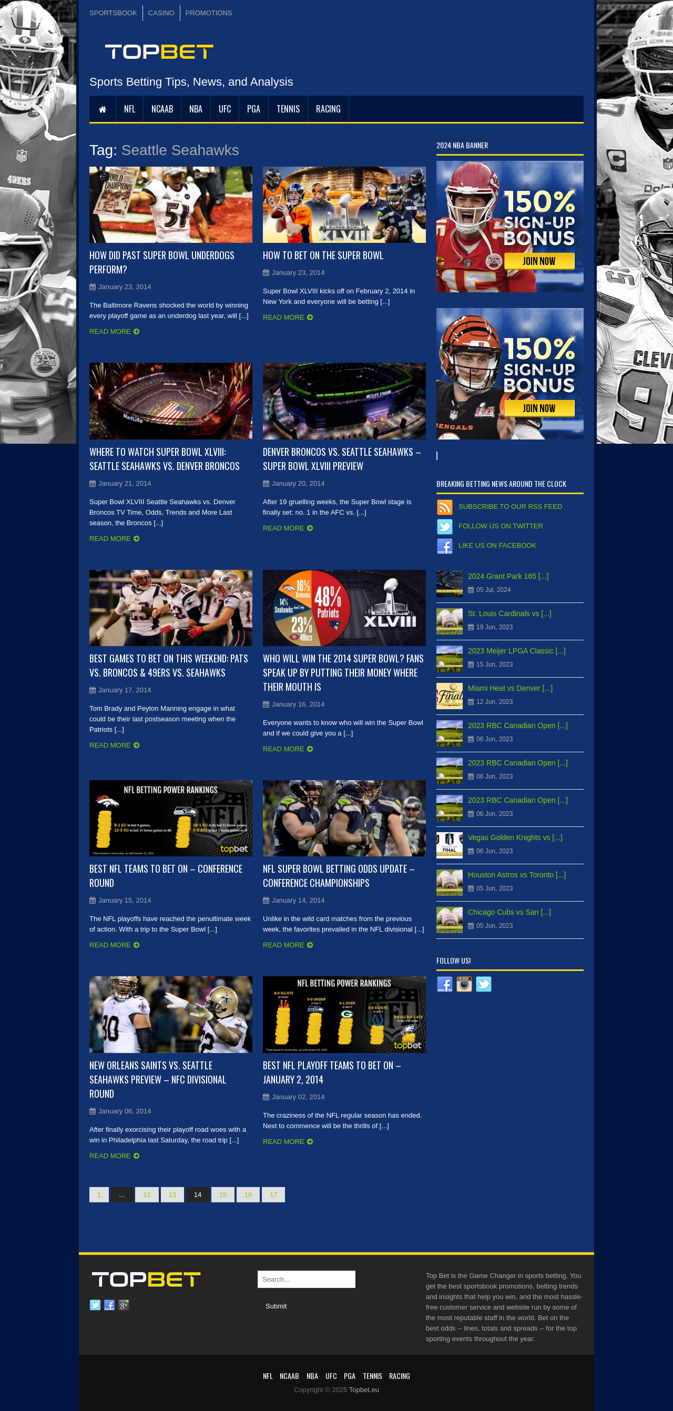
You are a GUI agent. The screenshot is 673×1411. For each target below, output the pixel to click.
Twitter (95, 1305)
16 (248, 1195)
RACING (328, 109)
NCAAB (162, 109)
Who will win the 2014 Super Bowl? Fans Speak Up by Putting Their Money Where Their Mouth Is (343, 672)
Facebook (109, 1305)
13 (172, 1195)
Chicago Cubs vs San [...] (509, 912)
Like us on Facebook (497, 545)
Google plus (123, 1305)
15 (223, 1195)
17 (273, 1195)
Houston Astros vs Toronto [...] (517, 875)
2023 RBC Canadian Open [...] (518, 725)
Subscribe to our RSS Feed (510, 506)
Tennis (288, 109)
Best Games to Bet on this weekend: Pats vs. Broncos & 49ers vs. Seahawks (168, 665)
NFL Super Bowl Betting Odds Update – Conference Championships (339, 875)
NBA (195, 109)
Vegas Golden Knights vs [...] (515, 837)
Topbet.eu (364, 1390)
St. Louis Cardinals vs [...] (510, 613)
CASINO (161, 13)
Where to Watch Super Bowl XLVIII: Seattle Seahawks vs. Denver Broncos (164, 459)
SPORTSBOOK (113, 13)
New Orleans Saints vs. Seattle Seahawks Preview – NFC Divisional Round (158, 1079)
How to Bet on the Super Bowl (323, 255)
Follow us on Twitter (500, 526)
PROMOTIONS (209, 13)
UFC (225, 109)
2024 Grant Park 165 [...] (508, 576)
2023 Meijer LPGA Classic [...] (517, 651)
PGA (253, 109)
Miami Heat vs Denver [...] (510, 688)
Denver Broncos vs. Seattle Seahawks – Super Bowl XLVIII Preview (342, 459)
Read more (110, 331)
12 (146, 1195)
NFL (129, 109)
